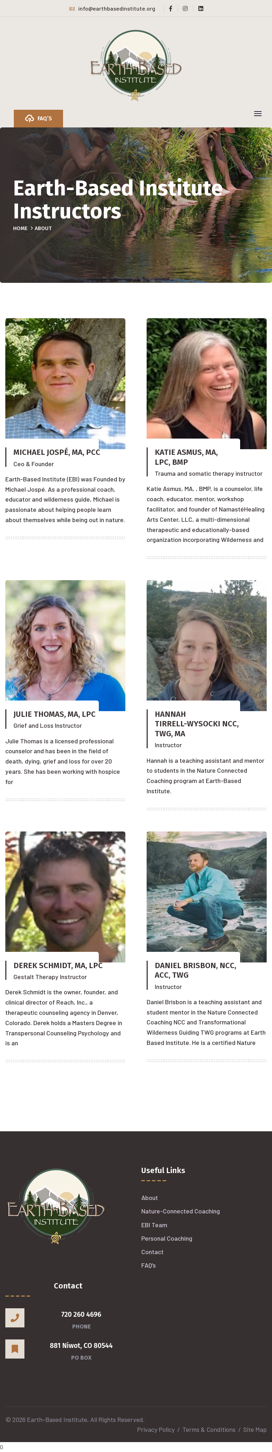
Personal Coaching (166, 1238)
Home (20, 228)
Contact (152, 1252)
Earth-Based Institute (57, 1419)
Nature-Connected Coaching (180, 1211)
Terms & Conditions (209, 1429)
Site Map (255, 1429)
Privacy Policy (156, 1429)
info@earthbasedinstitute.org (112, 8)
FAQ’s (148, 1265)
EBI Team (154, 1225)
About (149, 1197)
